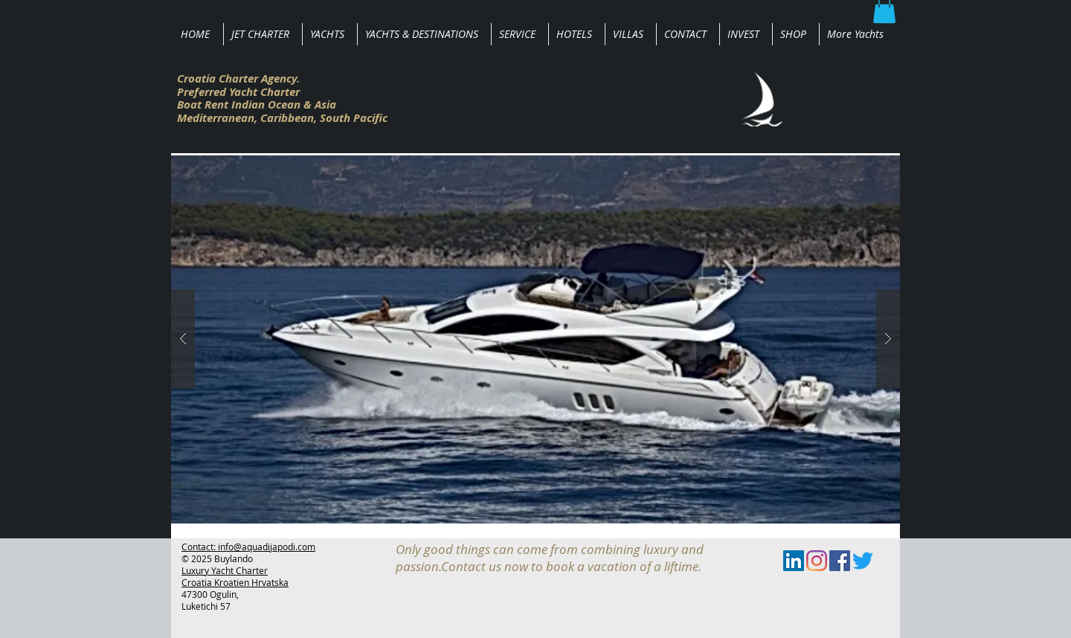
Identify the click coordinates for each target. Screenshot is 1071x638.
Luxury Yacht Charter (224, 570)
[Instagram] (816, 560)
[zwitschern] (862, 560)
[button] (535, 339)
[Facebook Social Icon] (839, 560)
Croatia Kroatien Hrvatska (235, 582)
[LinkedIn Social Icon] (793, 560)
